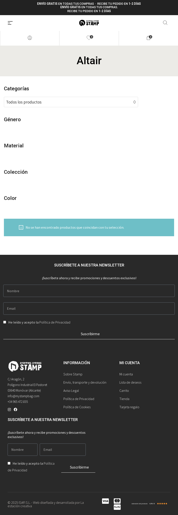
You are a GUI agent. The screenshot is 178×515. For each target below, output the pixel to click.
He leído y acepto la (39, 322)
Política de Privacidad (54, 322)
